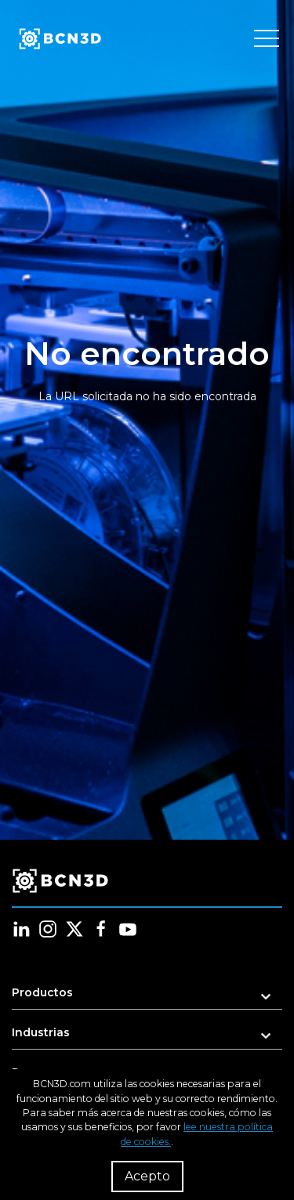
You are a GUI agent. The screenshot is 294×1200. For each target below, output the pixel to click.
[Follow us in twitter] (74, 929)
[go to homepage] (59, 39)
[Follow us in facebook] (101, 929)
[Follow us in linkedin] (21, 929)
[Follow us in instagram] (47, 929)
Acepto (147, 1176)
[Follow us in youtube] (127, 929)
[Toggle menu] (266, 39)
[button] (147, 997)
